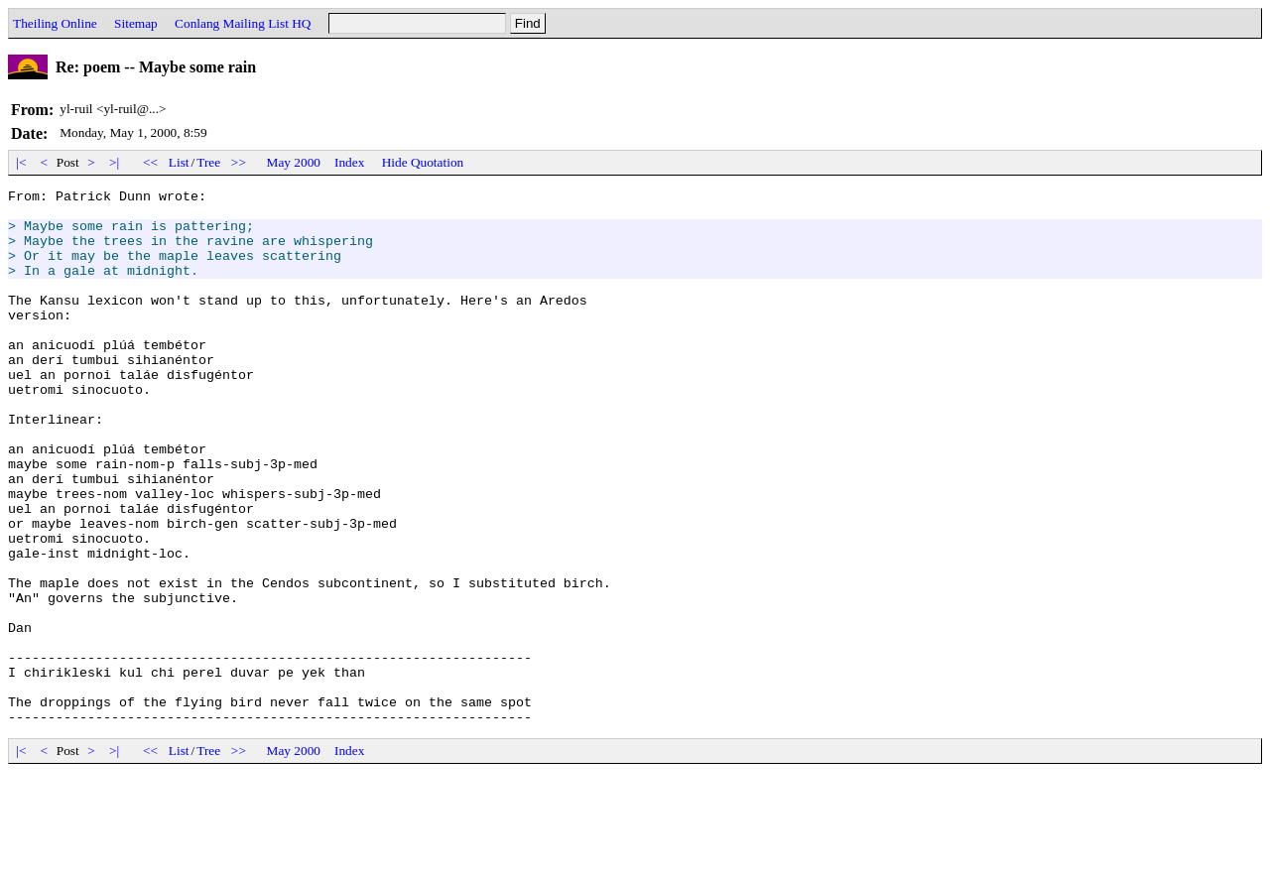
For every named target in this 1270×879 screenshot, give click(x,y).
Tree (208, 162)
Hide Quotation (423, 162)
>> (239, 162)
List (179, 162)
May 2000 (293, 162)
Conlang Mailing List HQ (243, 23)
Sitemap (136, 23)
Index (349, 162)
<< (151, 162)
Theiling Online (55, 23)
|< (21, 162)
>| (114, 162)
